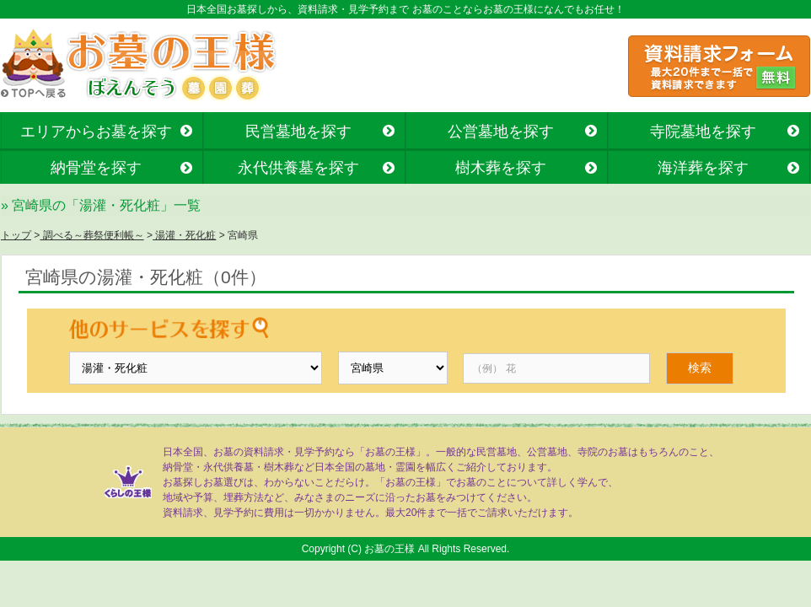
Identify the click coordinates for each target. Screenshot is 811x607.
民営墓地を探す (298, 131)
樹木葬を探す (500, 167)
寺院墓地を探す (703, 131)
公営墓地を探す (501, 131)
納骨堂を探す (96, 167)
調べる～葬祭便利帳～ (91, 235)
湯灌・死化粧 (184, 235)
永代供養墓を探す (298, 167)
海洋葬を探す (703, 167)
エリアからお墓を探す (96, 131)
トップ (16, 235)
